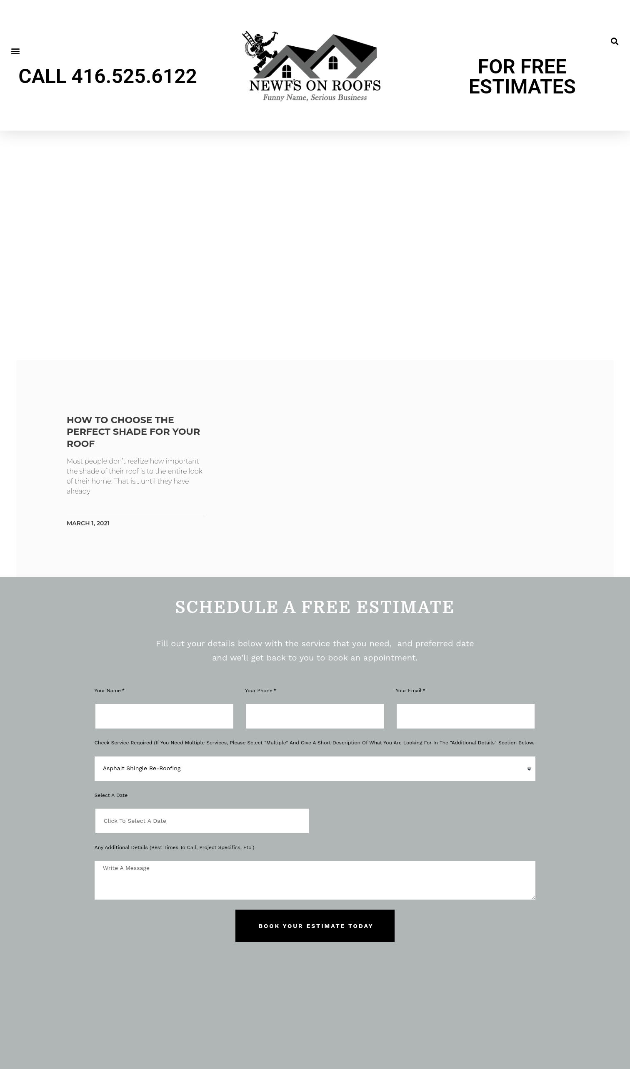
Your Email (409, 690)
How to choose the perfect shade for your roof (138, 431)
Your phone (258, 690)
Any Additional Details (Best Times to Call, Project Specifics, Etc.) (175, 847)
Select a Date (111, 795)
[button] (15, 51)
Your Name (108, 690)
